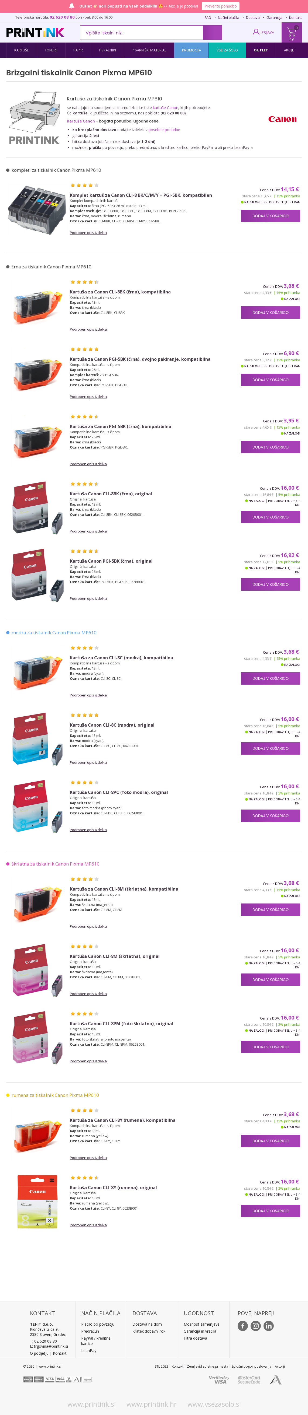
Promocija (191, 50)
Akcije (289, 50)
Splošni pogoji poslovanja (251, 1366)
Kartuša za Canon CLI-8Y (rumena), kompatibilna (123, 1120)
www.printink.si (91, 1404)
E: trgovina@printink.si (49, 1346)
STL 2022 (161, 1366)
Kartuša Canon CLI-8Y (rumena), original (113, 1187)
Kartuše (21, 50)
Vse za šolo (227, 50)
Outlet (261, 50)
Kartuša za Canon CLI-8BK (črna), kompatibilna (120, 292)
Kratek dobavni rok (148, 1331)
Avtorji (280, 1366)
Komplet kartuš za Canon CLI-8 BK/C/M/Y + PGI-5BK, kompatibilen (141, 195)
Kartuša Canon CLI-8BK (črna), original (111, 493)
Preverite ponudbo (220, 6)
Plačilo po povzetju (97, 1324)
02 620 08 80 (62, 17)
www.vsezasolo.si (214, 1404)
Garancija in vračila (200, 1331)
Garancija (274, 17)
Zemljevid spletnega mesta (207, 1366)
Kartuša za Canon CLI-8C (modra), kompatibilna (121, 657)
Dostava (253, 17)
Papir (78, 50)
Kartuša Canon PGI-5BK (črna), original (111, 561)
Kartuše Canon (81, 121)
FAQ (208, 17)
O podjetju (39, 1353)
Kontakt (295, 17)
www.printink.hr (151, 1404)
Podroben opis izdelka (88, 232)
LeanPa (87, 1350)
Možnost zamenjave (202, 1324)
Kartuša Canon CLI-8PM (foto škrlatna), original (121, 1023)
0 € (291, 39)
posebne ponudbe (164, 129)
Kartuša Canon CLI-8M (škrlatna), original (115, 956)
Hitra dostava (195, 1338)
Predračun (90, 1331)
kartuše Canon (165, 107)
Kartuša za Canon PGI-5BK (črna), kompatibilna (120, 426)
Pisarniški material (149, 50)
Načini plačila (228, 17)
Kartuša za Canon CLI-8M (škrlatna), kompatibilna (124, 889)
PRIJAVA (268, 32)
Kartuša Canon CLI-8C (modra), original (112, 725)
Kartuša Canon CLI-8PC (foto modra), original (119, 792)
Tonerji (51, 50)
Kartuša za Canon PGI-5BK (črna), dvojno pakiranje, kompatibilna (140, 359)
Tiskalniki (107, 50)
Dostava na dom (147, 1324)
